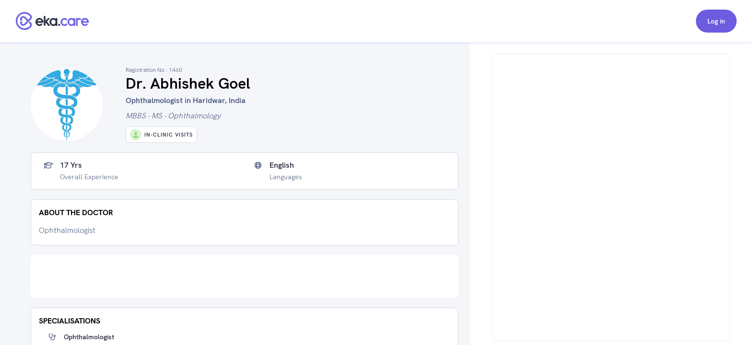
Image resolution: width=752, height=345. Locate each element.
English (282, 165)
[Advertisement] (244, 276)
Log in (716, 21)
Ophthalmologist (89, 337)
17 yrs (71, 165)
